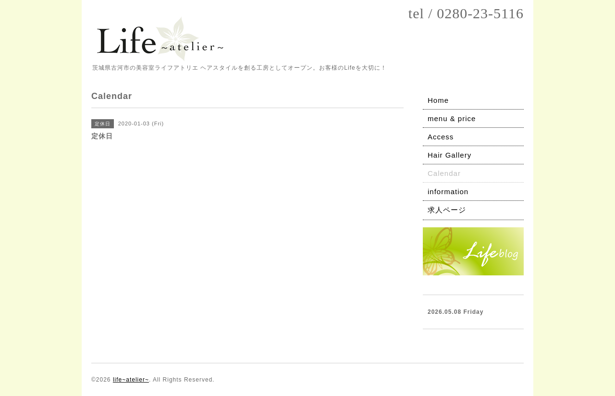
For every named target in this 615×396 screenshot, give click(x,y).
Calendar (444, 173)
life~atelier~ (131, 379)
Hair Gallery (449, 155)
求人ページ (447, 210)
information (448, 191)
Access (441, 137)
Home (438, 100)
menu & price (452, 118)
